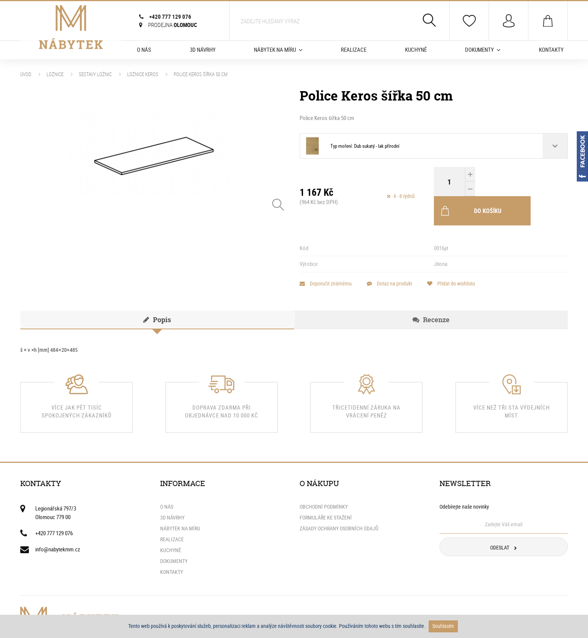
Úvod (25, 74)
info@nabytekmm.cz (57, 520)
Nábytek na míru (180, 499)
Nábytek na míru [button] (278, 49)
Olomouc (172, 25)
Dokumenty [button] (482, 49)
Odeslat (503, 518)
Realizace (353, 49)
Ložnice (54, 74)
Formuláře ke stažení (326, 488)
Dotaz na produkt (394, 254)
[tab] (157, 290)
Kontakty (551, 49)
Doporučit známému (326, 254)
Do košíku (511, 181)
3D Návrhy (203, 49)
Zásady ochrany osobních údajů (339, 499)
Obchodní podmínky (324, 477)
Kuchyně (416, 49)
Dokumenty (174, 531)
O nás (144, 49)
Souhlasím (443, 625)
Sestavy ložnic (95, 74)
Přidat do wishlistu (461, 254)
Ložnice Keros (142, 74)
